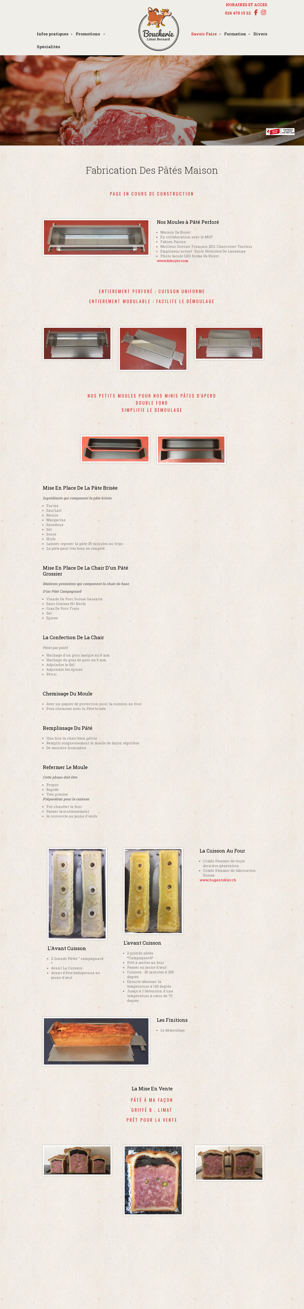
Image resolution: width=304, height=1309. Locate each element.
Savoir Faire (204, 34)
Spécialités (48, 46)
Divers (260, 34)
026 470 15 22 (238, 13)
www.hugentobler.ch (218, 879)
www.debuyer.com (172, 260)
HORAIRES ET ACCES (246, 4)
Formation (235, 34)
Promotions (88, 34)
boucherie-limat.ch (158, 29)
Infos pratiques (52, 34)
